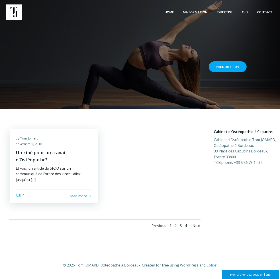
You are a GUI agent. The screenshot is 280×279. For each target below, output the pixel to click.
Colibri (211, 265)
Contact (265, 12)
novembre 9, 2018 (29, 144)
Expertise (225, 12)
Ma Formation (195, 12)
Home (169, 12)
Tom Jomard (29, 138)
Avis (245, 12)
